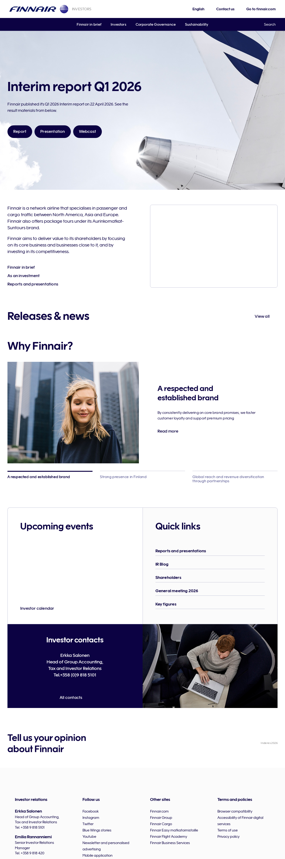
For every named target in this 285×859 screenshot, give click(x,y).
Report (19, 131)
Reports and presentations (32, 284)
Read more (168, 431)
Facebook (90, 811)
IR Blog (161, 564)
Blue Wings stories (96, 830)
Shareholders (168, 577)
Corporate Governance (156, 24)
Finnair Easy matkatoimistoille (174, 830)
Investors (118, 24)
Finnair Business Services (170, 843)
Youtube (89, 836)
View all (262, 316)
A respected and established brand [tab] (38, 477)
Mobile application (97, 855)
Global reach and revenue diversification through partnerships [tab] (228, 479)
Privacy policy (228, 836)
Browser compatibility (234, 811)
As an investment (23, 275)
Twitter (87, 824)
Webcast (87, 131)
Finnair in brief (89, 24)
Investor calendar (37, 608)
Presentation (52, 131)
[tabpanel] (142, 412)
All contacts (71, 697)
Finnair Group (161, 818)
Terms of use (227, 830)
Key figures (165, 604)
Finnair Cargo (161, 824)
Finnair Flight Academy (168, 836)
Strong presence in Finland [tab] (123, 477)
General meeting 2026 (176, 590)
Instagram (90, 818)
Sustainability (196, 24)
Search (270, 24)
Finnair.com (159, 811)
